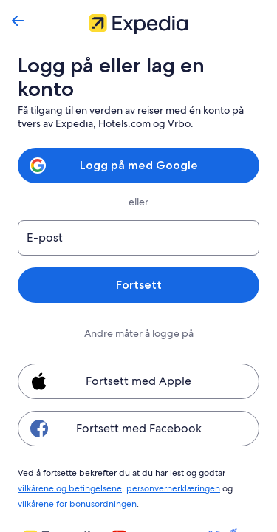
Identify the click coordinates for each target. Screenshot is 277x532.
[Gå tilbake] (17, 20)
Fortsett (138, 261)
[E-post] (138, 214)
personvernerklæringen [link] (129, 462)
